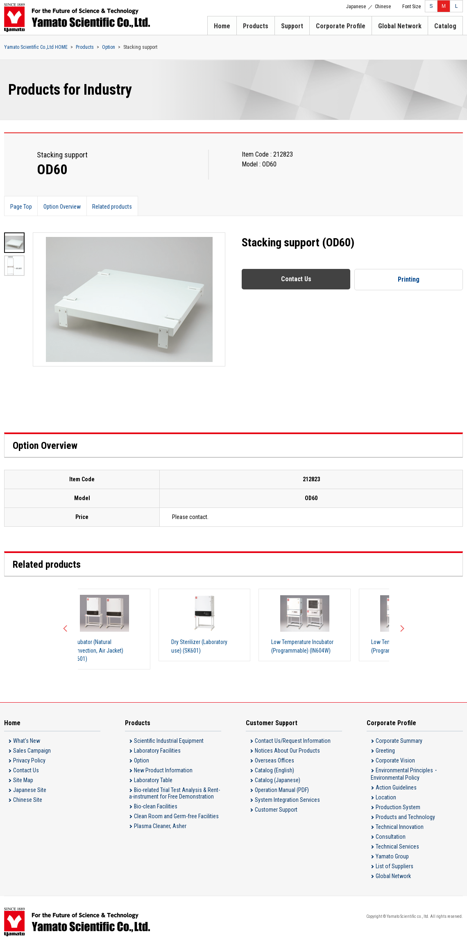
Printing (409, 279)
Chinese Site (27, 801)
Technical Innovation (400, 828)
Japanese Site (29, 791)
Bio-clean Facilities (155, 807)
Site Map (23, 781)
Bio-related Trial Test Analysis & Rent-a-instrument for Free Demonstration (174, 794)
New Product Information (163, 771)
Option (108, 47)
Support (292, 26)
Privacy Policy (29, 761)
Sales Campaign (32, 752)
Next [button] (401, 630)
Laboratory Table (153, 781)
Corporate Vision (395, 761)
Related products (115, 206)
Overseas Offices (274, 761)
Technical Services (397, 847)
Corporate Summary (399, 742)
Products (255, 26)
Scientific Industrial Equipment (169, 742)
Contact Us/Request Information (293, 742)
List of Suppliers (394, 867)
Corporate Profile (340, 26)
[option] (129, 299)
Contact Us (296, 279)
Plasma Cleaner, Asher (160, 827)
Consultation (391, 838)
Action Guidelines (396, 788)
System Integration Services (287, 801)
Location (386, 798)
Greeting (385, 752)
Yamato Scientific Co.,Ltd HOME (36, 47)
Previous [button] (65, 630)
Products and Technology (405, 818)
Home (222, 26)
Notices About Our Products (287, 752)
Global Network (400, 26)
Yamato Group (392, 857)
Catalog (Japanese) (277, 781)
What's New (26, 742)
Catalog (445, 26)
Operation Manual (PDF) (282, 791)
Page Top (21, 206)
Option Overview (63, 206)
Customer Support (276, 811)
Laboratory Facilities (157, 752)
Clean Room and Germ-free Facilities (176, 817)
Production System (398, 808)
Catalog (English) (274, 771)
